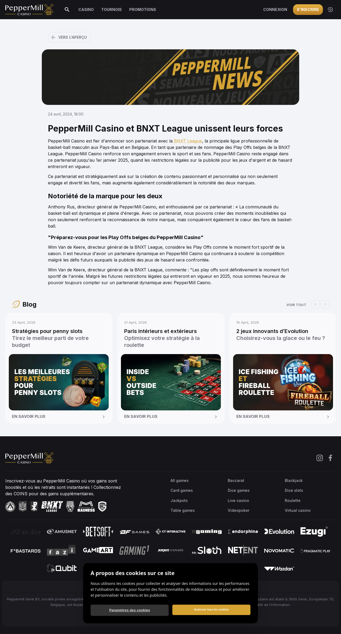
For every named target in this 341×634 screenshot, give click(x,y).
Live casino (238, 500)
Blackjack (294, 480)
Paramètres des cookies (129, 610)
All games (179, 480)
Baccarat (236, 480)
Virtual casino (298, 510)
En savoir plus (59, 417)
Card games (181, 490)
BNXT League (187, 141)
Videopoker (238, 510)
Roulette (293, 500)
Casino (86, 9)
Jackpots (179, 500)
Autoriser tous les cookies (211, 609)
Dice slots (294, 490)
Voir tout (296, 305)
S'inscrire (308, 9)
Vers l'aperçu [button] (69, 37)
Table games (182, 510)
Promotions (142, 9)
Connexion (275, 9)
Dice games (239, 490)
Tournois (111, 9)
